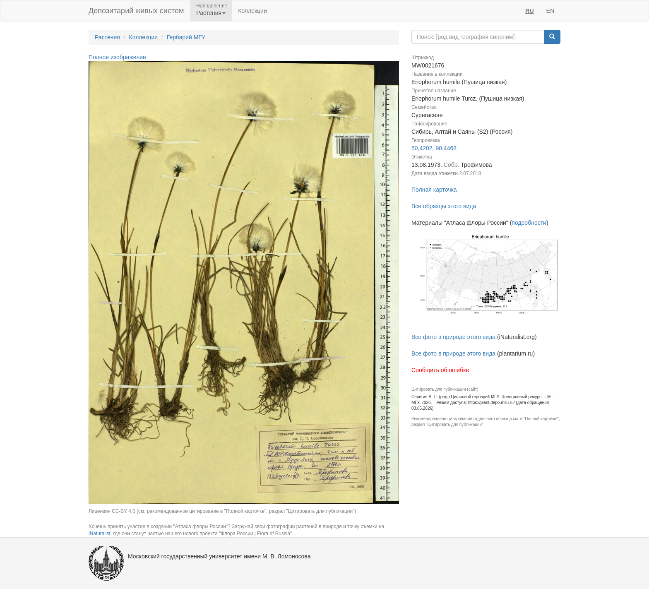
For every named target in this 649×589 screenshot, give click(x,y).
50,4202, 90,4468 (434, 148)
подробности (529, 222)
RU (529, 10)
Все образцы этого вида (443, 206)
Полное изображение (117, 57)
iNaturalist (100, 533)
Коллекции (252, 10)
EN (550, 10)
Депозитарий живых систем (136, 11)
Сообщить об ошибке (440, 370)
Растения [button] (211, 13)
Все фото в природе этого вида (453, 337)
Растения (107, 37)
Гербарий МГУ (186, 37)
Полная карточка (434, 189)
